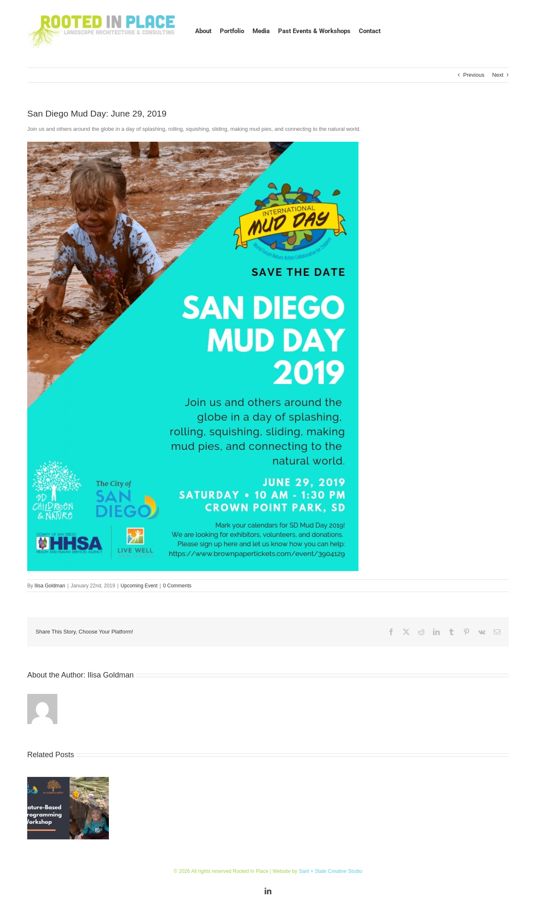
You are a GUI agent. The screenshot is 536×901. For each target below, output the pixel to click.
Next (497, 75)
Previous (473, 75)
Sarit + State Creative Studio (330, 871)
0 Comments (177, 586)
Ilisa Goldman (49, 586)
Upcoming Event (139, 586)
